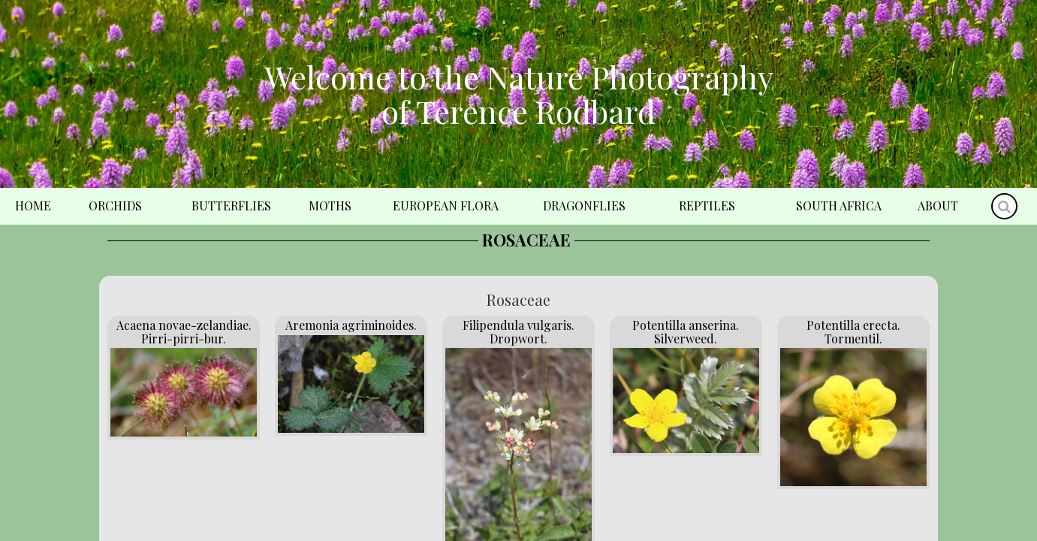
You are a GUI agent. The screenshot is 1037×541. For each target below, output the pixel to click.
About (938, 205)
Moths (330, 205)
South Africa (839, 205)
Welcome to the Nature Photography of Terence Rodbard (518, 94)
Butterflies (231, 205)
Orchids (115, 205)
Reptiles (707, 205)
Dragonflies (584, 205)
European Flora (446, 205)
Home (33, 205)
